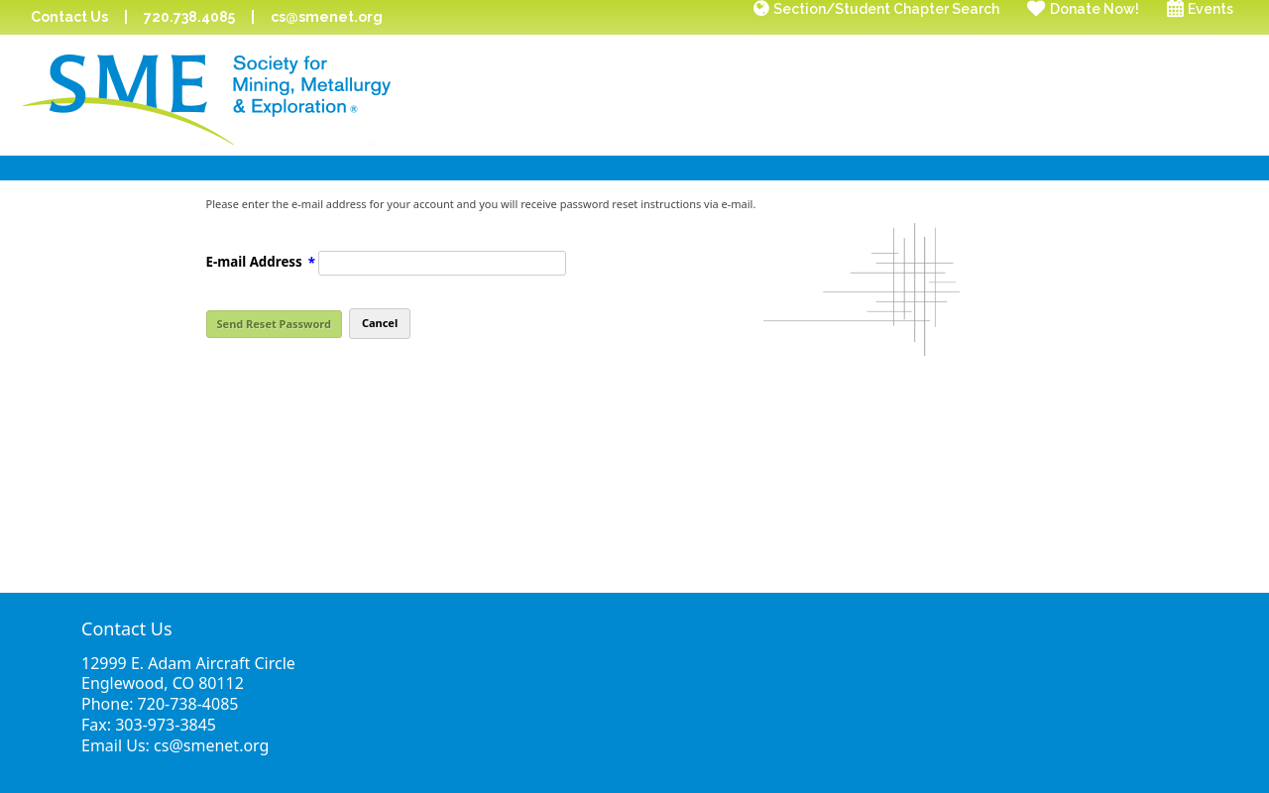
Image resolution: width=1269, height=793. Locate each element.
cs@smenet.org (327, 17)
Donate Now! (1094, 9)
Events (1210, 9)
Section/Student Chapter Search (886, 9)
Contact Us (69, 17)
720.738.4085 (189, 17)
